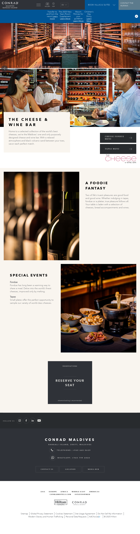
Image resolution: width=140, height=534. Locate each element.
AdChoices (94, 516)
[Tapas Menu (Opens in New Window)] (118, 149)
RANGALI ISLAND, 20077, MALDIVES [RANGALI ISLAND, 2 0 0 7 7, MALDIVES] (70, 444)
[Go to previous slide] (4, 68)
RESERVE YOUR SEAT (70, 383)
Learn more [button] (54, 17)
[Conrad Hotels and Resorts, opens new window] (79, 503)
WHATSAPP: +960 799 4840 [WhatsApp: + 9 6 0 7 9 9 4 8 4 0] (70, 458)
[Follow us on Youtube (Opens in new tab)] (39, 420)
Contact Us (47, 469)
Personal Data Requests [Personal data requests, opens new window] (76, 516)
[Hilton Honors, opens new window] (61, 502)
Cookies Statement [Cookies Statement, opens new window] (64, 513)
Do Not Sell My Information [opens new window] (110, 513)
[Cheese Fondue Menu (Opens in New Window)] (118, 138)
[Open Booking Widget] (102, 5)
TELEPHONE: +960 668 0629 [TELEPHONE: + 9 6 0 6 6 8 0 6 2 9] (70, 450)
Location (70, 469)
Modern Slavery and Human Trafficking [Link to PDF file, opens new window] (45, 516)
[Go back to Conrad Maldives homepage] (10, 5)
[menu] (38, 5)
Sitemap (24, 513)
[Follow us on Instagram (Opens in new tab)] (19, 420)
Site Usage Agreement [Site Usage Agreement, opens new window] (85, 513)
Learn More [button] (65, 18)
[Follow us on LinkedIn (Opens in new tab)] (32, 420)
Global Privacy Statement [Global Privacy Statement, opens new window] (42, 513)
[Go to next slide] (135, 68)
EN (64, 5)
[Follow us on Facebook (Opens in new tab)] (26, 420)
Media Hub (93, 469)
